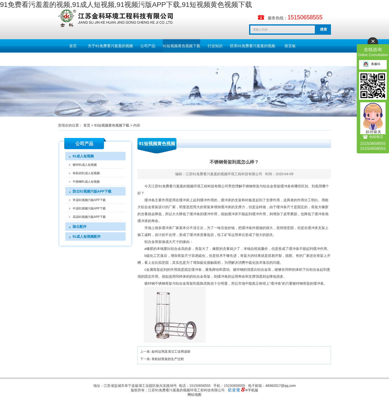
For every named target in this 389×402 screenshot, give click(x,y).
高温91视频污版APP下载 (89, 217)
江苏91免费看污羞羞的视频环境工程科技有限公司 (224, 174)
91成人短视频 (83, 156)
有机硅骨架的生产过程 (168, 359)
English (73, 59)
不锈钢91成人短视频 (86, 181)
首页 (73, 46)
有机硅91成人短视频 (86, 173)
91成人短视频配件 (87, 236)
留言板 (290, 46)
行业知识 (215, 46)
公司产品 (147, 46)
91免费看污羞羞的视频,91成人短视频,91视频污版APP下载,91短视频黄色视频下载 (126, 4)
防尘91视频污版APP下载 (92, 191)
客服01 (371, 64)
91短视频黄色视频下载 (181, 46)
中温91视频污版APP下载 (89, 208)
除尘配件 (80, 227)
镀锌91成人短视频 (85, 165)
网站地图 (194, 395)
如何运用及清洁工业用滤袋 (171, 351)
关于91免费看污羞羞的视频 (110, 46)
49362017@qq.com (280, 386)
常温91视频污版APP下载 (89, 200)
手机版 (253, 390)
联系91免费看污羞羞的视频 (252, 46)
